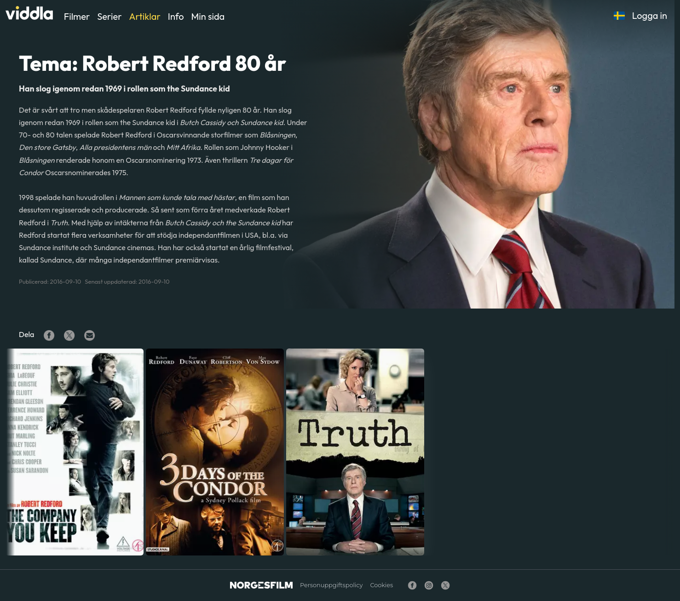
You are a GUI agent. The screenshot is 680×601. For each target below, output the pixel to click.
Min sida (208, 16)
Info (176, 16)
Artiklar (145, 16)
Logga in (649, 15)
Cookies (381, 585)
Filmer (77, 16)
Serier (109, 16)
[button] (619, 15)
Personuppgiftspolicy (331, 585)
